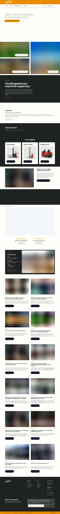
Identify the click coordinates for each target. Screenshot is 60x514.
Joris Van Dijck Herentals (21, 238)
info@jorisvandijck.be (21, 243)
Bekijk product (10, 161)
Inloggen (49, 5)
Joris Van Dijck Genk (38, 238)
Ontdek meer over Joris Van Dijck (12, 20)
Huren (11, 5)
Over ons (44, 5)
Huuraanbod (38, 484)
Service (25, 5)
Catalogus (38, 482)
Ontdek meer (9, 97)
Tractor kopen (29, 486)
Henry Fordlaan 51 (50, 494)
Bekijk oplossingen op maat (43, 180)
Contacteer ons (9, 119)
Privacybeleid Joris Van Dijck (28, 512)
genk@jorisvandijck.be (39, 243)
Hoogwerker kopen (30, 485)
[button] (54, 2)
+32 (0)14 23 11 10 (21, 242)
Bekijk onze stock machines (21, 55)
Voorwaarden (21, 512)
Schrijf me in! (48, 504)
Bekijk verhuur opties (53, 71)
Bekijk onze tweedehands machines (20, 71)
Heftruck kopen (29, 483)
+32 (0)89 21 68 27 (39, 242)
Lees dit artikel (9, 305)
